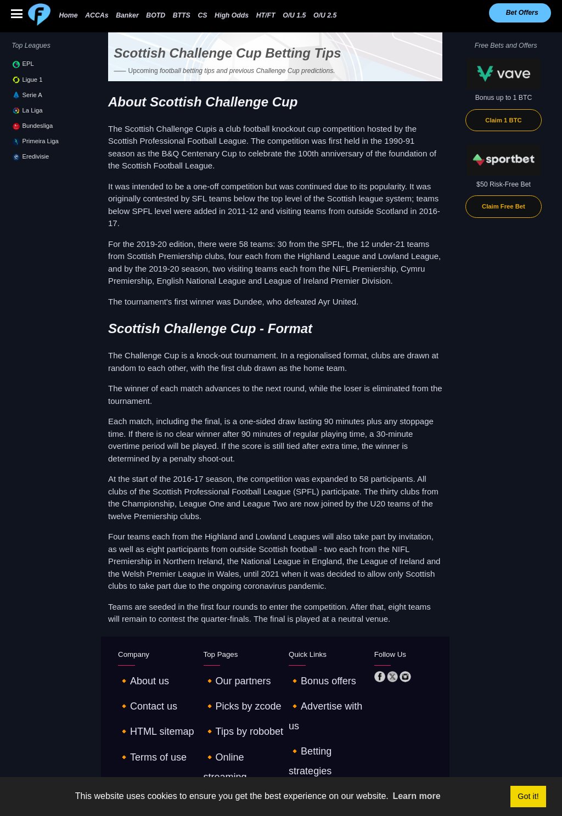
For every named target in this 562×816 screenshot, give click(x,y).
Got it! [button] (528, 796)
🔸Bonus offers (312, 675)
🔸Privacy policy (142, 736)
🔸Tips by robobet (231, 706)
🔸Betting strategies (319, 706)
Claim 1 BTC (503, 120)
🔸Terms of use (141, 720)
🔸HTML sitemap (144, 706)
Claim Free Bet (503, 206)
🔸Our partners (227, 675)
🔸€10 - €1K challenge (323, 720)
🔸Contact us (138, 690)
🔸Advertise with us (318, 690)
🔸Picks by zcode (230, 690)
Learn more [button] (416, 796)
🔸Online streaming (233, 720)
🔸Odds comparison (234, 736)
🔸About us (135, 675)
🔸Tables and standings (324, 736)
